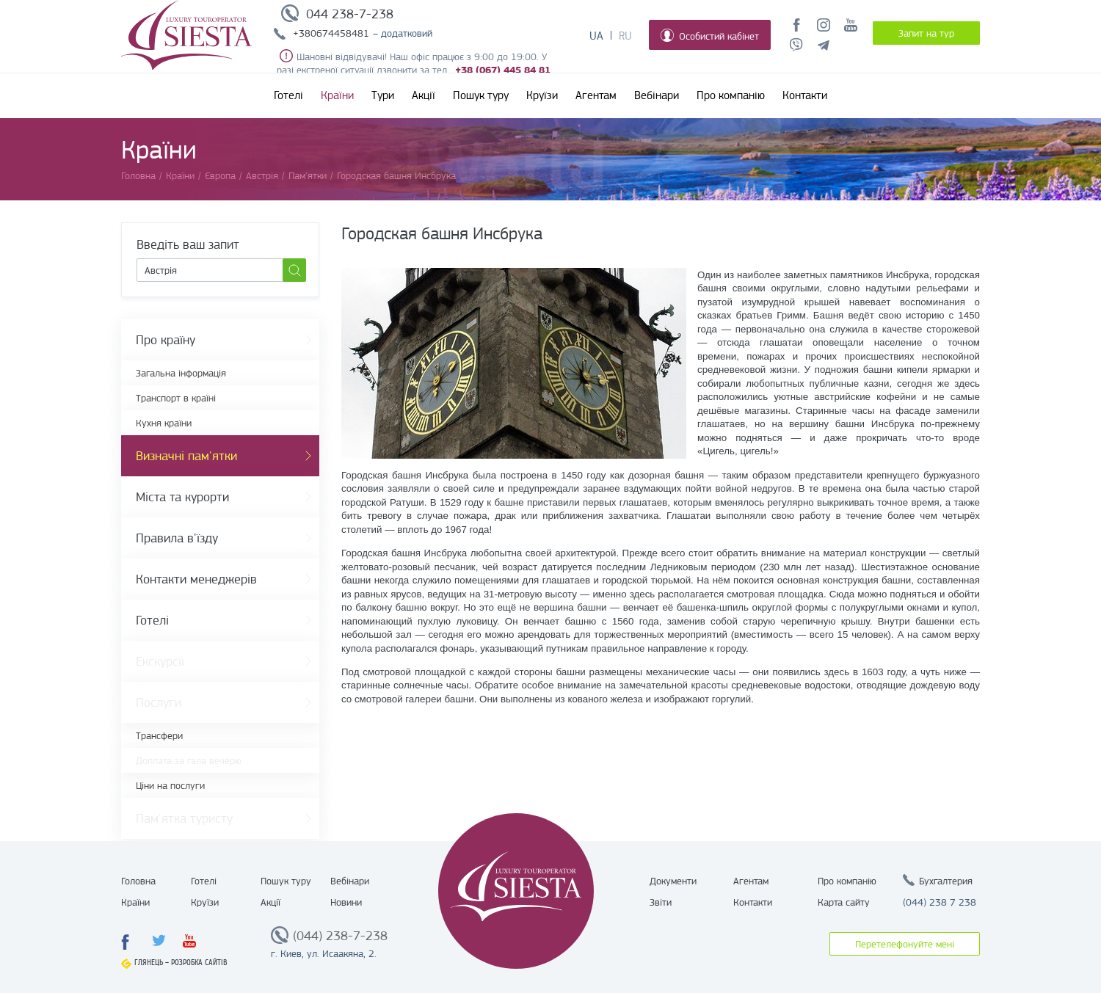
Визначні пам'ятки (186, 455)
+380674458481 (331, 33)
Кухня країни (164, 423)
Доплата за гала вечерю (188, 760)
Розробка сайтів (199, 962)
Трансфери (159, 735)
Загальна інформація (181, 373)
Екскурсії (160, 661)
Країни (337, 95)
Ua (596, 36)
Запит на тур (926, 33)
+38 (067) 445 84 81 (502, 70)
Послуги (158, 702)
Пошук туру (481, 95)
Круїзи (542, 95)
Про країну (165, 339)
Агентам (596, 95)
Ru (625, 36)
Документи (673, 881)
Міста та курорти (182, 497)
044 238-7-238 (349, 14)
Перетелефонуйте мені (904, 944)
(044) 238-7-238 (340, 935)
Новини (346, 902)
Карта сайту (844, 902)
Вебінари (656, 95)
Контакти (804, 95)
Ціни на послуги (170, 785)
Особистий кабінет (710, 35)
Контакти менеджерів (196, 579)
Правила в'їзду (177, 538)
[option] (513, 363)
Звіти (661, 902)
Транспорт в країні (176, 398)
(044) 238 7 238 (939, 902)
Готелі (288, 95)
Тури (382, 95)
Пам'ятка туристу (184, 818)
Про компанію (731, 95)
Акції (423, 95)
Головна (138, 881)
